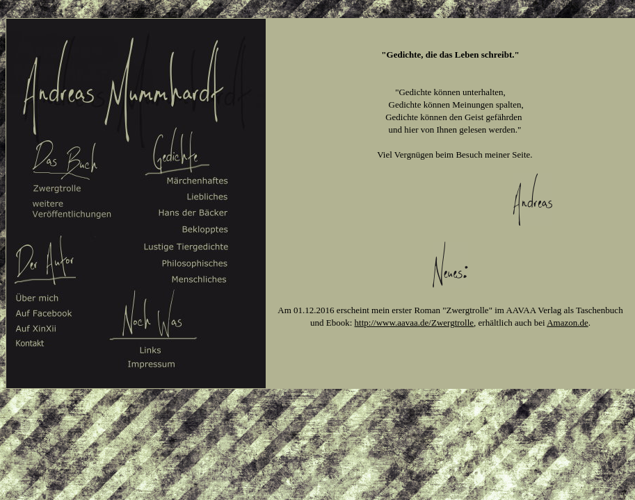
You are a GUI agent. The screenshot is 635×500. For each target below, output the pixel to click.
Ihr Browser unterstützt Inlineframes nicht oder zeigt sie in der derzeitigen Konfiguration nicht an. (450, 202)
